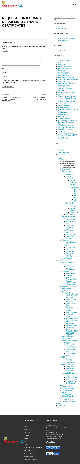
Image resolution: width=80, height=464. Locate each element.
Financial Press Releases (67, 98)
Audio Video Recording (66, 77)
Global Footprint (67, 231)
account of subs (63, 61)
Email (4, 75)
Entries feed (62, 151)
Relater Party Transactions (67, 120)
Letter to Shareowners (70, 269)
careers (60, 385)
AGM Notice (62, 64)
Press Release (63, 115)
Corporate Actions (64, 85)
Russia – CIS (70, 247)
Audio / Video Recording (70, 369)
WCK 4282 (76, 196)
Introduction (66, 387)
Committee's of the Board (67, 83)
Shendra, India (71, 220)
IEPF (63, 357)
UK (67, 249)
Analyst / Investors (64, 66)
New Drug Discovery (69, 177)
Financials (65, 272)
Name (4, 71)
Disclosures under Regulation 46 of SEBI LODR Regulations (72, 331)
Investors (61, 260)
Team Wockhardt (68, 165)
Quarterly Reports (64, 118)
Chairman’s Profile (68, 162)
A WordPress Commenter (67, 39)
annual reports (63, 72)
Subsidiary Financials (65, 129)
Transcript (61, 131)
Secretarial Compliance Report (70, 309)
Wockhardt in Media (69, 402)
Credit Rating (62, 87)
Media (60, 398)
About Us (61, 160)
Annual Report (71, 273)
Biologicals (69, 203)
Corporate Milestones (69, 167)
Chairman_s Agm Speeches (68, 79)
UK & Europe (70, 234)
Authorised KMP (71, 312)
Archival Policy (28, 457)
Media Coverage (64, 105)
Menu (74, 4)
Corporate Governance (66, 291)
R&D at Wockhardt (69, 174)
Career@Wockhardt (69, 396)
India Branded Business (71, 243)
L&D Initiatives (67, 390)
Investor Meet (62, 103)
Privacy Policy (28, 454)
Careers (26, 435)
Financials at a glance (65, 100)
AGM (59, 63)
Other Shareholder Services (68, 109)
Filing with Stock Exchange (67, 96)
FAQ (59, 94)
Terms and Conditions (30, 460)
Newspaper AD (63, 107)
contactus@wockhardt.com (55, 434)
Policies (60, 111)
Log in (60, 149)
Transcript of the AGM (65, 133)
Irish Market (70, 251)
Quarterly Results (69, 276)
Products (65, 240)
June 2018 (61, 51)
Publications (74, 188)
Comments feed (63, 153)
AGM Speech (70, 266)
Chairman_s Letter (64, 81)
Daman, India (70, 225)
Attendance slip (63, 76)
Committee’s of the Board (71, 297)
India (67, 233)
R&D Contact (70, 214)
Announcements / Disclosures (68, 337)
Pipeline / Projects (73, 181)
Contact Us (27, 445)
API (67, 246)
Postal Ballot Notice (70, 354)
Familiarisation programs (66, 92)
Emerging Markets (69, 237)
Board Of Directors (68, 163)
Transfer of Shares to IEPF (67, 135)
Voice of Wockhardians (67, 393)
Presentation (62, 113)
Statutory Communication (67, 128)
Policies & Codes (72, 294)
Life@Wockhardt (68, 388)
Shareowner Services (69, 374)
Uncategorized (63, 137)
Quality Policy (67, 259)
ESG (59, 403)
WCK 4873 (76, 193)
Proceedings (62, 116)
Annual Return (63, 74)
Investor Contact (72, 379)
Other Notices (71, 381)
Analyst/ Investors (68, 364)
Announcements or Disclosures (64, 69)
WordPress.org (63, 154)
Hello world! (62, 28)
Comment (6, 52)
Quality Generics (72, 257)
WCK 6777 (76, 200)
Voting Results (63, 139)
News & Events (72, 185)
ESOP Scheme (71, 325)
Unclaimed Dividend (69, 360)
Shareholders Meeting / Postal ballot (70, 341)
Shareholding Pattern (65, 126)
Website (5, 79)
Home (60, 158)
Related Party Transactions (71, 284)
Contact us (61, 405)
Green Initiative (71, 377)
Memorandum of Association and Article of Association (72, 321)
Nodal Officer (70, 363)
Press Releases (67, 400)
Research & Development (66, 170)
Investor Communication (66, 102)
